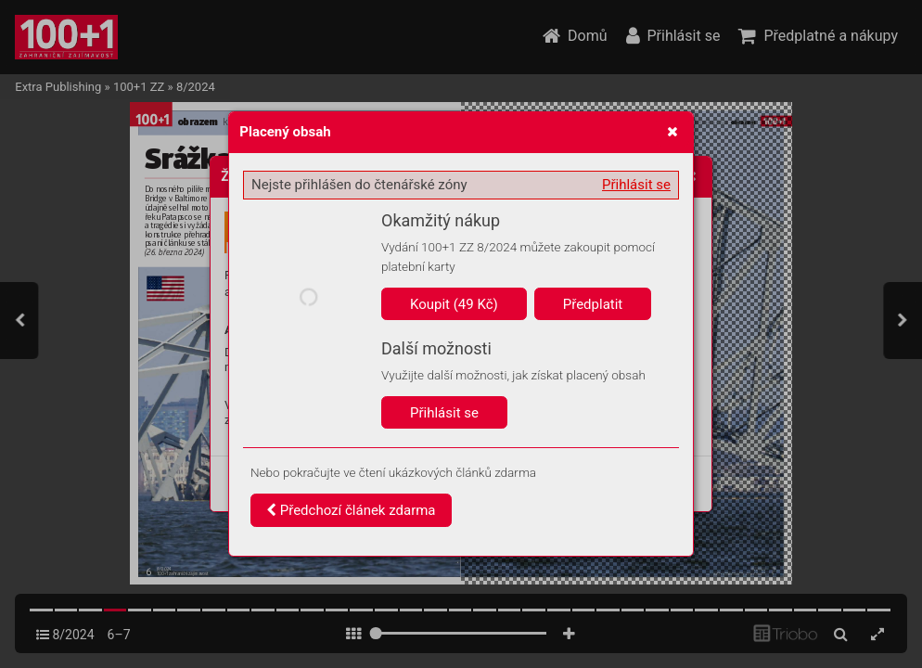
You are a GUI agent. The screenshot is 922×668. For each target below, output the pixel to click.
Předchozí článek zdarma (351, 510)
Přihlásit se (636, 184)
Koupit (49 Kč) (454, 304)
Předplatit (593, 304)
